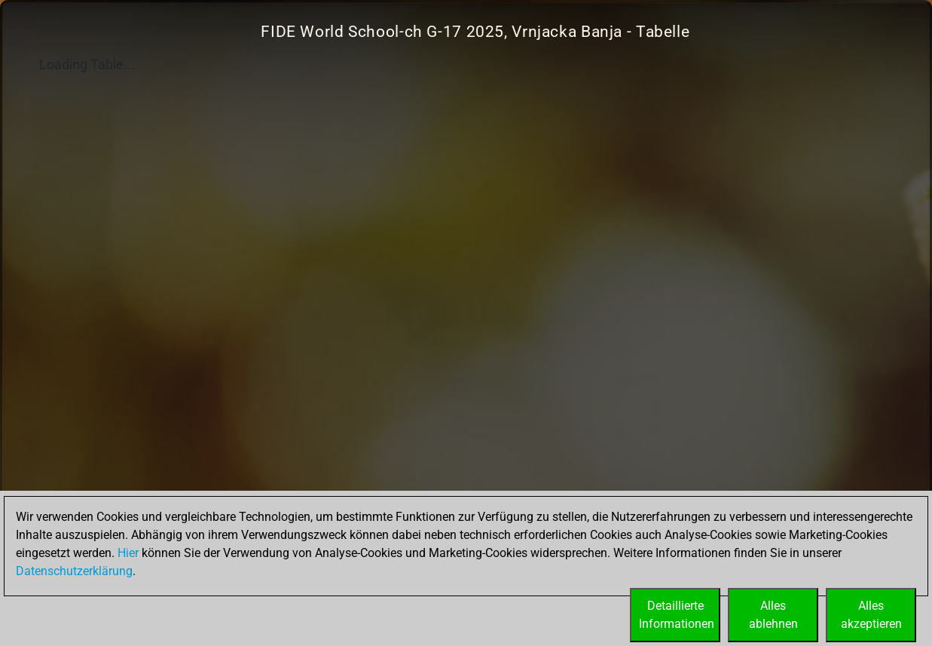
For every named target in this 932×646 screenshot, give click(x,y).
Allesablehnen (773, 615)
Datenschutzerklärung (74, 571)
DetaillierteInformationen (676, 615)
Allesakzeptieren (871, 615)
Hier (128, 553)
